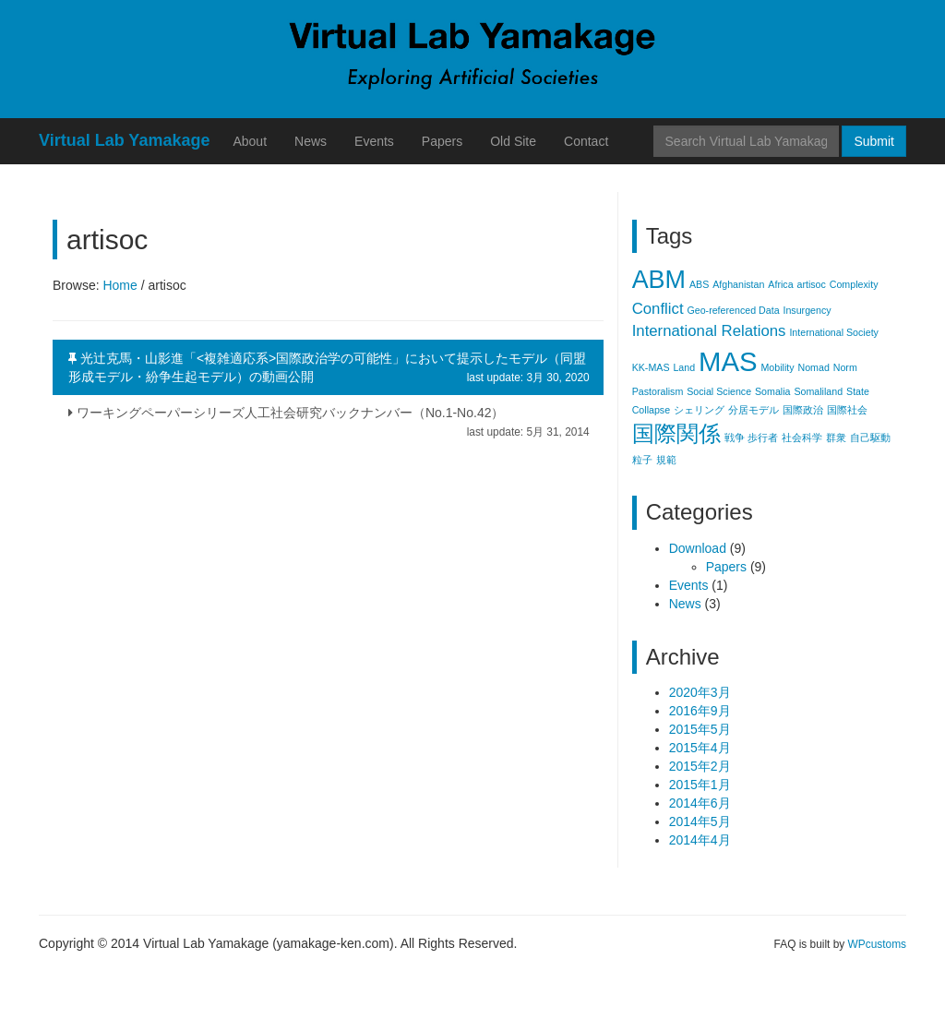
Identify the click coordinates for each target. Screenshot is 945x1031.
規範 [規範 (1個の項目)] (666, 459)
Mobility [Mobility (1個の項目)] (777, 367)
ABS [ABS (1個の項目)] (699, 284)
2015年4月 (700, 747)
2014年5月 (700, 821)
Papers (442, 141)
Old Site (513, 141)
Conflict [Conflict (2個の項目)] (658, 309)
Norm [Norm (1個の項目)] (845, 367)
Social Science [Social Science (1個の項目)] (719, 391)
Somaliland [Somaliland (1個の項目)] (818, 391)
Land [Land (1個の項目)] (684, 367)
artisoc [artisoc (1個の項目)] (810, 284)
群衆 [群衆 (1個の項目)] (836, 437)
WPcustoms (877, 944)
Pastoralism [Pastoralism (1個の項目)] (658, 391)
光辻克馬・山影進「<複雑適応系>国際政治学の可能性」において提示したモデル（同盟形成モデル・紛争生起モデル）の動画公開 (329, 368)
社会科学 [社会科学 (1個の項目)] (802, 437)
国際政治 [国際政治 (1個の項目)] (803, 409)
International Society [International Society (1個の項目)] (834, 332)
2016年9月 (700, 710)
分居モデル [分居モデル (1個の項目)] (753, 409)
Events (374, 141)
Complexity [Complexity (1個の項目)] (854, 284)
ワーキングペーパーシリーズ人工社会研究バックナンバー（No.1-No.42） (329, 418)
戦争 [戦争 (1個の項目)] (734, 437)
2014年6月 (700, 803)
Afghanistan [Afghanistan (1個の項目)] (738, 284)
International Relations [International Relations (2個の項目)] (709, 331)
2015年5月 (700, 729)
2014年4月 (700, 840)
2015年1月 (700, 784)
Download (697, 548)
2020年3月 (700, 692)
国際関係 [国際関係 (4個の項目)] (676, 433)
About (250, 141)
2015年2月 (700, 766)
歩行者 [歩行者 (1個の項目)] (763, 437)
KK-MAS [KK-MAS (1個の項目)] (651, 367)
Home (119, 285)
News (310, 141)
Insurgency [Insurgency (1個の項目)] (807, 310)
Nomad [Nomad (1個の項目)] (813, 367)
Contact (586, 141)
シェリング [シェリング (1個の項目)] (699, 409)
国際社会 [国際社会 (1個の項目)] (847, 409)
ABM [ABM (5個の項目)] (659, 280)
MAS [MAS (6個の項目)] (728, 361)
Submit (874, 141)
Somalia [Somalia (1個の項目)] (773, 391)
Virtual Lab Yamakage (124, 140)
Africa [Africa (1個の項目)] (780, 284)
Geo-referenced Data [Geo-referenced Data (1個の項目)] (733, 310)
